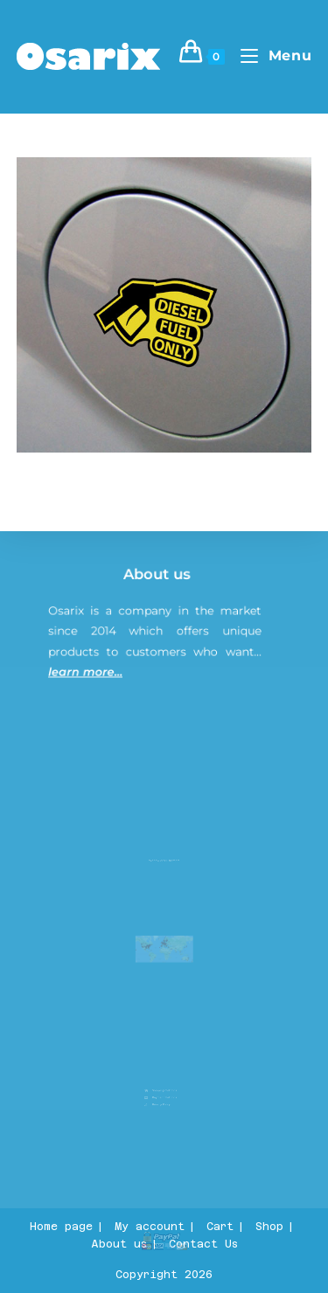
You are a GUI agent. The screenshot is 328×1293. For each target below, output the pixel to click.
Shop (269, 1226)
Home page (61, 1226)
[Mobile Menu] (269, 55)
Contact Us (203, 1244)
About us (160, 583)
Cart (220, 1226)
